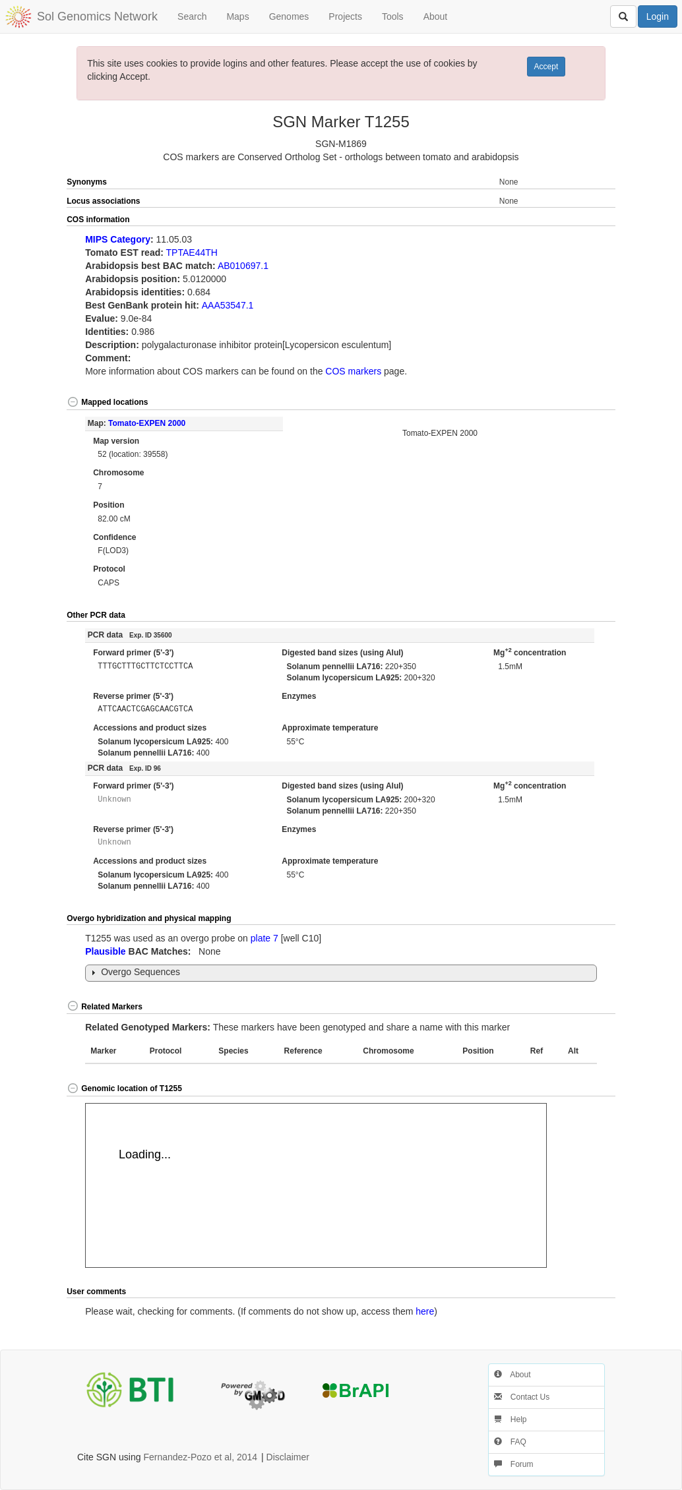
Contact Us (522, 1397)
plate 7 (264, 938)
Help (510, 1419)
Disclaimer (287, 1457)
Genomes (289, 16)
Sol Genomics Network (97, 16)
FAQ (510, 1441)
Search (191, 16)
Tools (393, 16)
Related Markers (104, 1006)
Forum (514, 1464)
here (425, 1311)
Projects (345, 16)
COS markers (353, 371)
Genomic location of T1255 (124, 1088)
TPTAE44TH (192, 252)
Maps (237, 16)
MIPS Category (117, 239)
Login (657, 16)
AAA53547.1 (228, 305)
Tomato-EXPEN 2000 (146, 423)
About (435, 16)
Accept (546, 66)
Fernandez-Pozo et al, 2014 (200, 1457)
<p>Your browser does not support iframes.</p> (316, 1185)
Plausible (105, 951)
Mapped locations (107, 402)
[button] (588, 220)
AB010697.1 (243, 265)
